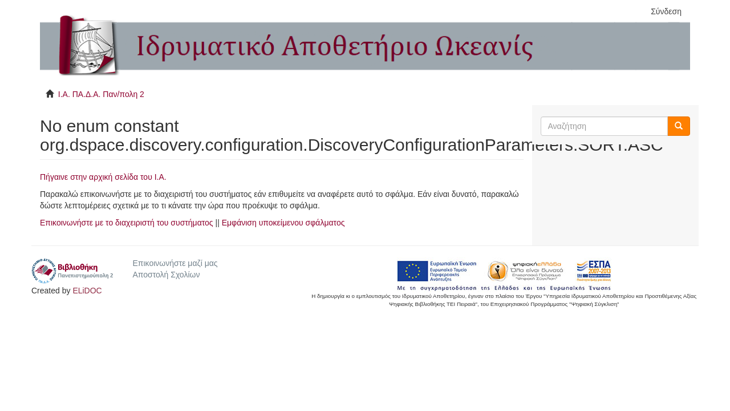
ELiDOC (87, 290)
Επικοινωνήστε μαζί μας (174, 263)
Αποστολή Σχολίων (166, 274)
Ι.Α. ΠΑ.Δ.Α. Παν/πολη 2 (101, 94)
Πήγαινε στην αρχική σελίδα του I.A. (103, 177)
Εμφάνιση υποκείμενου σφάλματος (283, 222)
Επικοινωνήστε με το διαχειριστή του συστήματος (126, 222)
